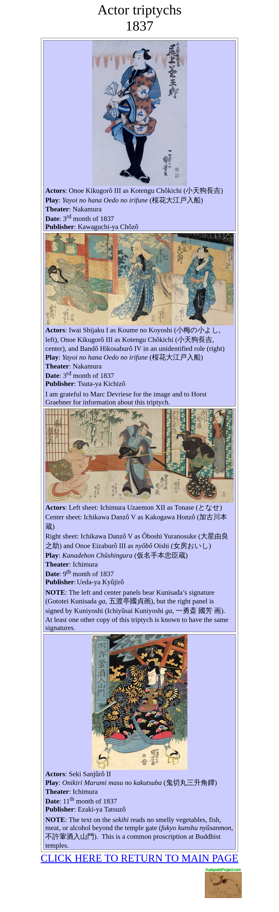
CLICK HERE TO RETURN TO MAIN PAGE (139, 858)
